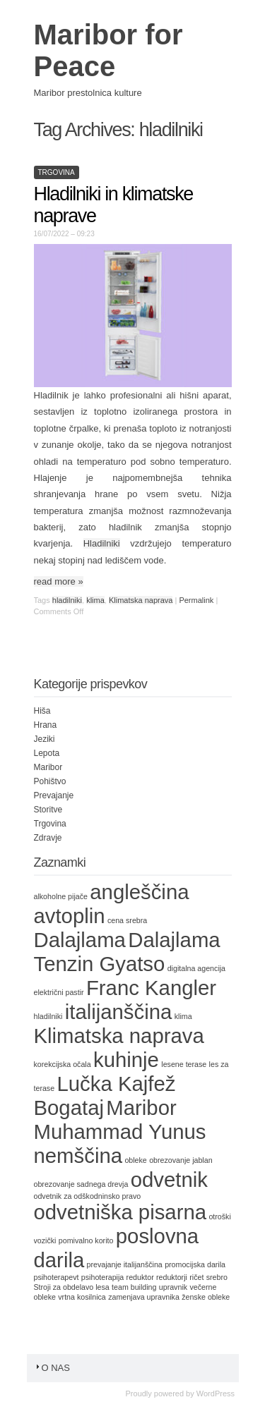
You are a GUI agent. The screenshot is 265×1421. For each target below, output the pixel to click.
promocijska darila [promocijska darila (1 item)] (195, 1264)
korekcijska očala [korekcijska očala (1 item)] (62, 1064)
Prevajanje (54, 795)
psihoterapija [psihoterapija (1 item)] (102, 1277)
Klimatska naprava (141, 600)
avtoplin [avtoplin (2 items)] (69, 915)
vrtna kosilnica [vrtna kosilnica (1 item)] (82, 1297)
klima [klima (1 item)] (183, 1016)
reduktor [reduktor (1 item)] (140, 1277)
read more (58, 581)
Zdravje (48, 838)
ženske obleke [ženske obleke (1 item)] (206, 1297)
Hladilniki (101, 543)
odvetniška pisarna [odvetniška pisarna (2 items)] (120, 1212)
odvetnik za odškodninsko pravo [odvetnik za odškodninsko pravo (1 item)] (87, 1196)
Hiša (42, 711)
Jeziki (44, 739)
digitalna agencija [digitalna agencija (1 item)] (196, 968)
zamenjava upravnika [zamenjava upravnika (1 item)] (143, 1297)
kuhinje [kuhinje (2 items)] (126, 1059)
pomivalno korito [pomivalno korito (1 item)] (86, 1240)
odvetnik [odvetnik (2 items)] (169, 1179)
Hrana (45, 725)
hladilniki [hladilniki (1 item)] (48, 1016)
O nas (52, 1367)
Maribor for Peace (108, 50)
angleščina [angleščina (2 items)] (139, 891)
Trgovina (56, 172)
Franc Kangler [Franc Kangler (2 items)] (151, 987)
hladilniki (67, 600)
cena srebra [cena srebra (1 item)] (127, 920)
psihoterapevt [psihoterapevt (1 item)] (56, 1277)
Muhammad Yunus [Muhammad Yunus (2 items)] (120, 1131)
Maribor (48, 767)
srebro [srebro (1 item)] (217, 1277)
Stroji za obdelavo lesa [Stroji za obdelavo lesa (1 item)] (72, 1287)
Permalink (196, 600)
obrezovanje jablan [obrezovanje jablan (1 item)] (180, 1160)
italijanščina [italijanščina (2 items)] (118, 1011)
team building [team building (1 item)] (134, 1287)
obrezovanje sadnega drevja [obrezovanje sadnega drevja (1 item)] (81, 1184)
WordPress (215, 1393)
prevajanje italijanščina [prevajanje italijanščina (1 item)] (125, 1264)
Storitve (48, 810)
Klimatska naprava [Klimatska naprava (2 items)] (119, 1035)
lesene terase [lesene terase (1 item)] (183, 1064)
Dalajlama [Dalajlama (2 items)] (80, 939)
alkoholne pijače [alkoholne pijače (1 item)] (61, 896)
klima (95, 600)
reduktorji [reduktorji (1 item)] (171, 1277)
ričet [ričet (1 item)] (196, 1277)
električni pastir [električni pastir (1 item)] (59, 992)
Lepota (47, 753)
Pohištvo (50, 781)
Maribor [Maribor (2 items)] (141, 1107)
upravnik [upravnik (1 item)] (173, 1287)
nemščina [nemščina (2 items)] (78, 1155)
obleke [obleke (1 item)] (135, 1160)
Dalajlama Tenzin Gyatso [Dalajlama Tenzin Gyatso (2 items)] (127, 951)
